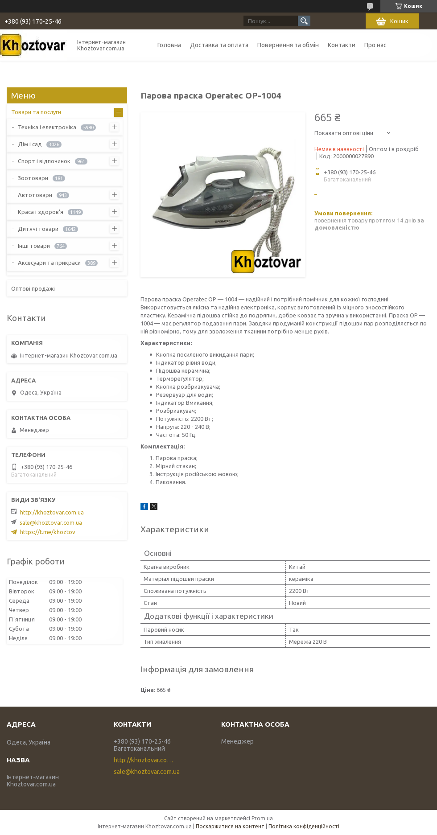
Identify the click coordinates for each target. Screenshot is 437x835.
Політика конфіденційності (303, 826)
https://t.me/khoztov (47, 532)
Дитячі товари (38, 229)
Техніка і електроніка (47, 127)
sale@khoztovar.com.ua (51, 522)
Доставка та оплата (219, 45)
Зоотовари (33, 178)
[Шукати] (304, 21)
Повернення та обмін (288, 45)
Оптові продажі (33, 288)
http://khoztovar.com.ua (52, 512)
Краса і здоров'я (40, 212)
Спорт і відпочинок (44, 161)
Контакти (341, 45)
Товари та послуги (36, 112)
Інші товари (34, 246)
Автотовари (35, 195)
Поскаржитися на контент (230, 826)
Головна (169, 45)
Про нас (375, 45)
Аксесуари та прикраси (49, 262)
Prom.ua (262, 818)
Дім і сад (30, 144)
